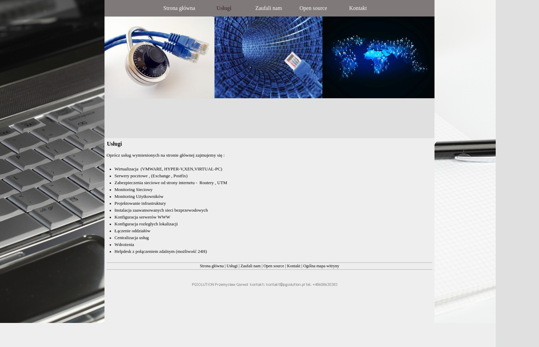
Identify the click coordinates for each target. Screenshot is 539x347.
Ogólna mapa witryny (321, 266)
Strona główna (212, 266)
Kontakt (293, 266)
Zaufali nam (251, 266)
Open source (274, 266)
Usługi (232, 266)
